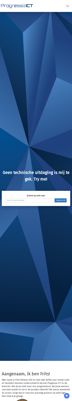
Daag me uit (60, 200)
